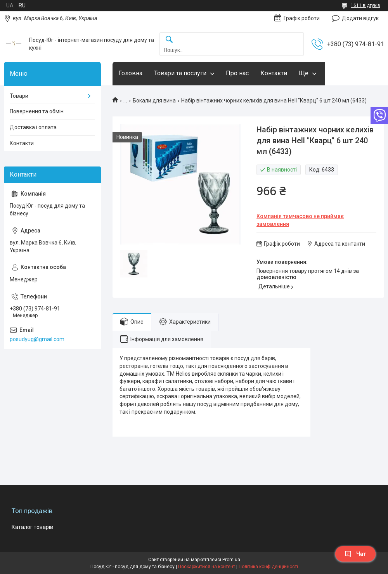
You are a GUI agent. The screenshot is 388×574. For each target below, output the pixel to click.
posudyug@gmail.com (37, 339)
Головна (130, 73)
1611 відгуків (365, 5)
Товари (19, 96)
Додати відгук (360, 18)
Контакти (273, 73)
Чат (355, 553)
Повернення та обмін (37, 111)
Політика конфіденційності (268, 566)
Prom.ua (231, 559)
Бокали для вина (154, 100)
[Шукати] (169, 40)
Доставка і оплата (33, 127)
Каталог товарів (32, 527)
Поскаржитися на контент (206, 566)
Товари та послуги (180, 73)
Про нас (237, 73)
